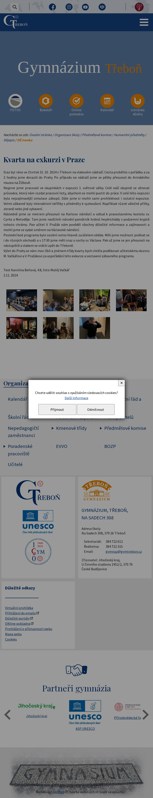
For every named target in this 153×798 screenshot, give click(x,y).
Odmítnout (95, 409)
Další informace (76, 398)
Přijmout (57, 409)
